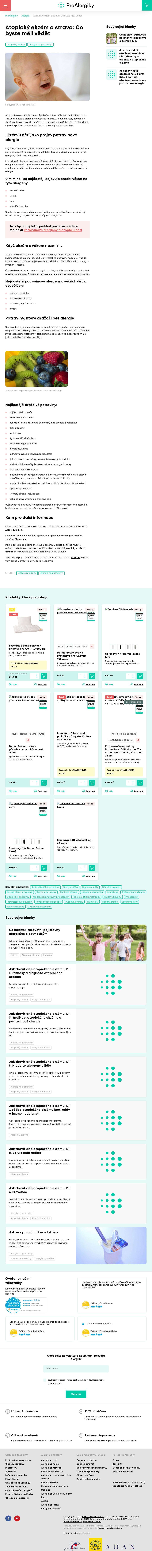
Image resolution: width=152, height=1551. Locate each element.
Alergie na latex (50, 1506)
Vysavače (10, 1472)
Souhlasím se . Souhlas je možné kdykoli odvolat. (76, 1382)
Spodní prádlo (110, 903)
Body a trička (70, 888)
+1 (92, 647)
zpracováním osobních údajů (74, 1381)
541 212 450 (136, 1487)
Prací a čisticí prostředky (86, 898)
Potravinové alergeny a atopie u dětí (53, 230)
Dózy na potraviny (46, 893)
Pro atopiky (131, 898)
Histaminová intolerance (55, 1487)
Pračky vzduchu (112, 898)
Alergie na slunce (50, 1509)
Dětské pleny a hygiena (19, 893)
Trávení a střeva (15, 907)
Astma (44, 1502)
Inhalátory (11, 1469)
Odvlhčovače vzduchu (17, 1484)
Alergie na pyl (48, 1461)
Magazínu (20, 539)
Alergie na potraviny (41, 45)
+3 (138, 741)
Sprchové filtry (130, 903)
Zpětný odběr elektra (88, 1480)
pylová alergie (49, 274)
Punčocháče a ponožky (48, 903)
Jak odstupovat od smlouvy (92, 1469)
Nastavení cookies (123, 1472)
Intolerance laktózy (52, 1472)
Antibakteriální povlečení (45, 888)
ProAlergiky (11, 16)
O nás (116, 1461)
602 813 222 (118, 1487)
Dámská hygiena (111, 888)
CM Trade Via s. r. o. (93, 1517)
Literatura (112, 893)
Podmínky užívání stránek (110, 1529)
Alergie (25, 16)
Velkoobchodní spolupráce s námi (82, 1523)
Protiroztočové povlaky (19, 903)
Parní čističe (12, 1480)
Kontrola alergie (68, 893)
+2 (28, 741)
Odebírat (76, 1395)
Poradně (75, 558)
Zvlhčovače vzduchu (39, 907)
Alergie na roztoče (51, 1469)
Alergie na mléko (50, 1465)
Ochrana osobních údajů (126, 1469)
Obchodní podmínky (88, 1472)
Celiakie (45, 1491)
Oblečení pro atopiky (133, 893)
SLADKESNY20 (31, 664)
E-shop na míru (71, 1534)
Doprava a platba (87, 1461)
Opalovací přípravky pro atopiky (51, 898)
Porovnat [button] (42, 685)
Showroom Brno (85, 1476)
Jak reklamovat (85, 1465)
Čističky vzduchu (14, 1465)
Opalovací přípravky (18, 898)
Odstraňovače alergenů (18, 1491)
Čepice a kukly (90, 888)
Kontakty (117, 1465)
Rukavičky (92, 903)
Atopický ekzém (16, 45)
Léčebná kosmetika (92, 893)
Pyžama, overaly (74, 903)
